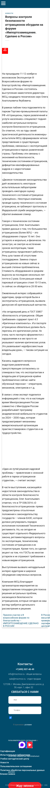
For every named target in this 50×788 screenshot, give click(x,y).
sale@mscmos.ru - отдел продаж (25, 679)
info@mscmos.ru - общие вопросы (25, 674)
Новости (9, 13)
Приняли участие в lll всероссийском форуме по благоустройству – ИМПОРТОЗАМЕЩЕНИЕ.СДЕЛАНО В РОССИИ (21, 620)
